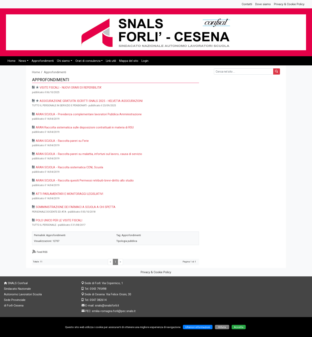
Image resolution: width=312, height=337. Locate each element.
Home (12, 61)
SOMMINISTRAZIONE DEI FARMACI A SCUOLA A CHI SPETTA (75, 207)
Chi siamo (63, 61)
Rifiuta (222, 327)
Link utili (111, 61)
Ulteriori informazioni (197, 327)
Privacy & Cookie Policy (289, 4)
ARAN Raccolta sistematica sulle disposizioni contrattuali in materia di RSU (85, 127)
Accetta (238, 327)
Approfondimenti (43, 61)
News (22, 61)
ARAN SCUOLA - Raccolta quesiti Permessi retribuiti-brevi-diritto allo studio (85, 180)
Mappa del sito (128, 61)
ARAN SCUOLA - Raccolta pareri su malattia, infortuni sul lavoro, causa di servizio (89, 154)
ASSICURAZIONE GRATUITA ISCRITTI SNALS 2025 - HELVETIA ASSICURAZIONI (91, 101)
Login (144, 61)
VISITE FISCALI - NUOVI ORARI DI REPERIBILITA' (71, 87)
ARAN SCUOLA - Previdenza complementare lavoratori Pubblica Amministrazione (89, 114)
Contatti (247, 4)
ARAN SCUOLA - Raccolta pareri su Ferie (62, 141)
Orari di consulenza (87, 61)
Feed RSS (42, 251)
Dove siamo (263, 4)
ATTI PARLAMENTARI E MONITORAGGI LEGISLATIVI (69, 194)
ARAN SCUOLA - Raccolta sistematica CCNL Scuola (69, 167)
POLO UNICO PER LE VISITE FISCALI (59, 220)
